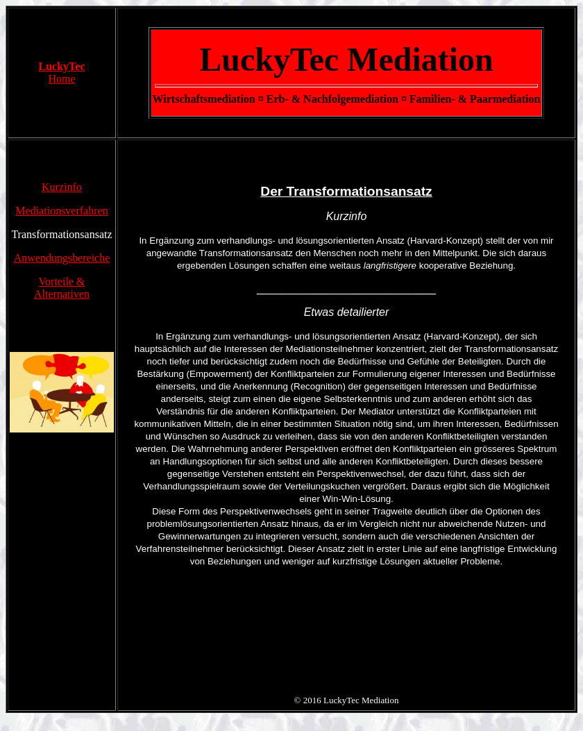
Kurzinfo (62, 187)
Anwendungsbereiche (62, 258)
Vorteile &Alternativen (62, 288)
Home (61, 79)
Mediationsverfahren (61, 211)
